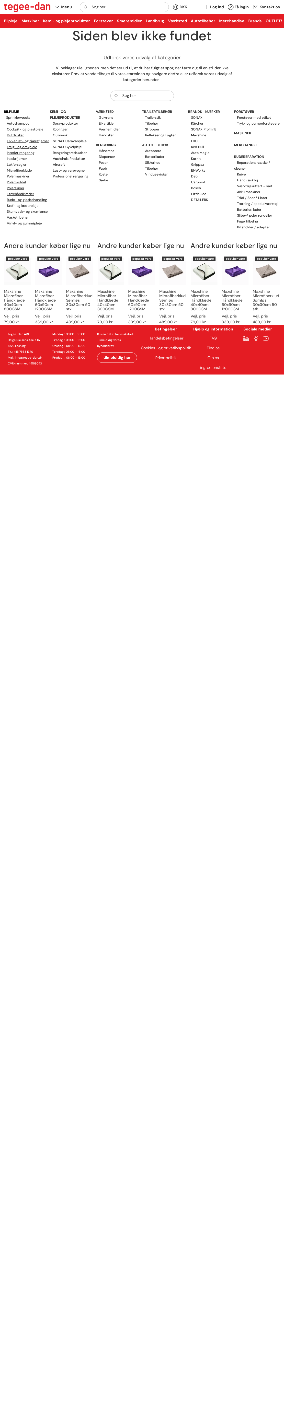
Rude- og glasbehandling (27, 200)
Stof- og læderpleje (22, 205)
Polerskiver (15, 188)
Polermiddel (16, 182)
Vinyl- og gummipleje (24, 223)
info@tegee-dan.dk (28, 358)
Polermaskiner (18, 176)
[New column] (27, 7)
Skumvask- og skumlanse (27, 211)
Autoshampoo (18, 123)
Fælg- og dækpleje (22, 147)
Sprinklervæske (18, 117)
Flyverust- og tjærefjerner (28, 141)
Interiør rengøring (20, 153)
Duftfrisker (15, 135)
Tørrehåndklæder (20, 194)
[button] (63, 7)
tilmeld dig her (117, 357)
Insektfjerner (17, 158)
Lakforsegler (16, 164)
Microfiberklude (19, 170)
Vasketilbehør (18, 217)
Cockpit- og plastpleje (25, 129)
